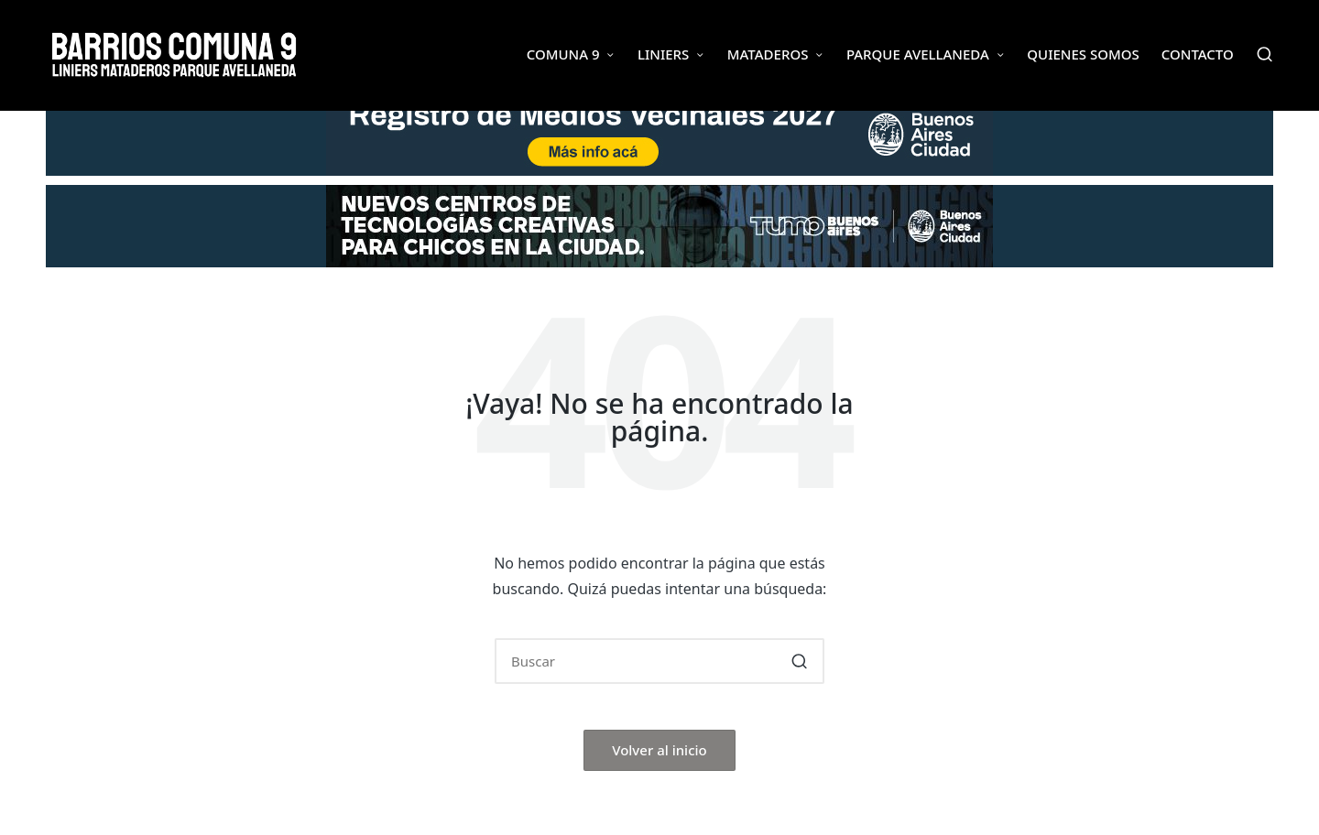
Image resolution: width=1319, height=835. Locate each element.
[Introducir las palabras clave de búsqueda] (659, 661)
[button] (799, 661)
